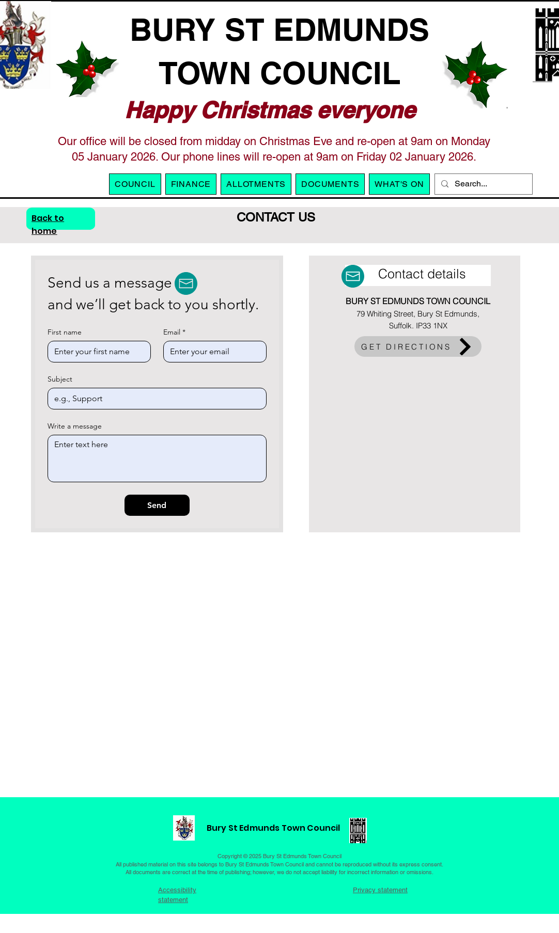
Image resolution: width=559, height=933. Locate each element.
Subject (60, 379)
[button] (256, 184)
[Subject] (154, 398)
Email (174, 332)
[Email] (212, 351)
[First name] (96, 351)
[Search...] (482, 184)
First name (65, 332)
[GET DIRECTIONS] (418, 346)
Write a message (75, 426)
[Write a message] (157, 458)
